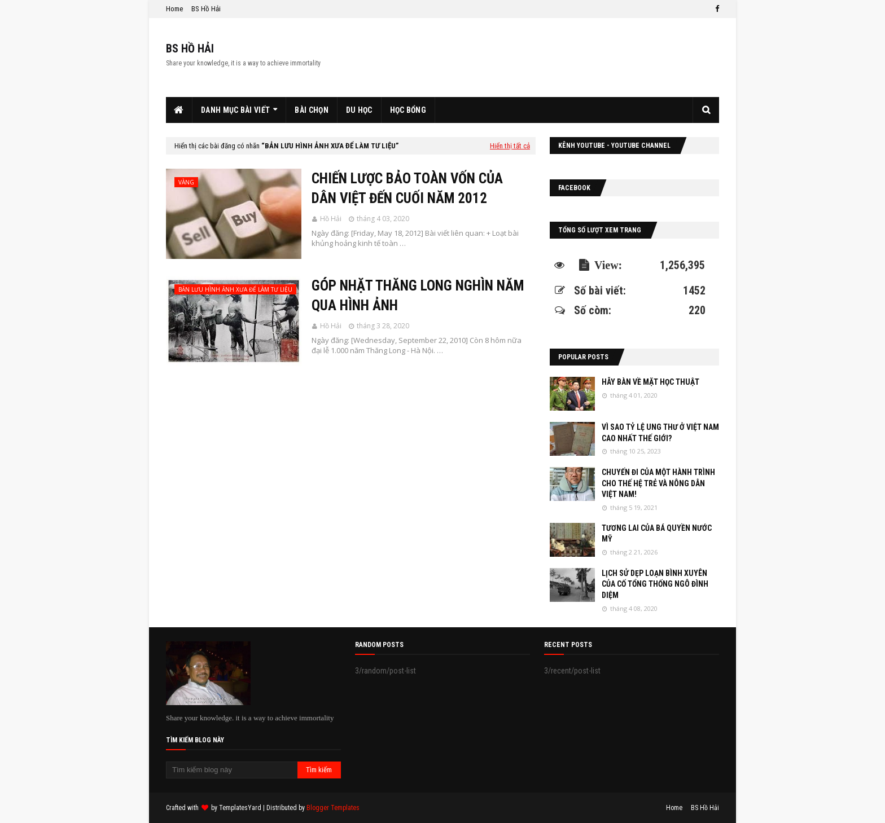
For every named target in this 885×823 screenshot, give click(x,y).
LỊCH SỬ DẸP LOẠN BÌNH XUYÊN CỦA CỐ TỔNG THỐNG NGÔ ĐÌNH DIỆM (655, 584)
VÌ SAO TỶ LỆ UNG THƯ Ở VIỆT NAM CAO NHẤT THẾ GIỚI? (660, 432)
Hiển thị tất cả (510, 146)
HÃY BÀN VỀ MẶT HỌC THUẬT (650, 381)
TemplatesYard (240, 808)
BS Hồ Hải (206, 9)
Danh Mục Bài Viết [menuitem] (235, 110)
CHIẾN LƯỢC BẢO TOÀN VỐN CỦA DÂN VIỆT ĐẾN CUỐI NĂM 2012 (407, 188)
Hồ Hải (330, 218)
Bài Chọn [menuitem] (311, 110)
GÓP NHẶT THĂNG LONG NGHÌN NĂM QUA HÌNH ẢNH (418, 296)
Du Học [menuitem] (359, 110)
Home (174, 9)
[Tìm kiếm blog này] (231, 770)
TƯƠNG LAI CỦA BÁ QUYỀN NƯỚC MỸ (657, 533)
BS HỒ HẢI (190, 48)
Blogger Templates (333, 808)
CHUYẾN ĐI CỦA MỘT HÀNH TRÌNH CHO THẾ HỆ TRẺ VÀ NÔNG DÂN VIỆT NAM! (658, 483)
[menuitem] (179, 110)
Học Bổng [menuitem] (408, 110)
